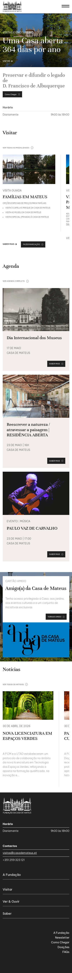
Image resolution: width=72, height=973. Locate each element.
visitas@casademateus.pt (20, 853)
